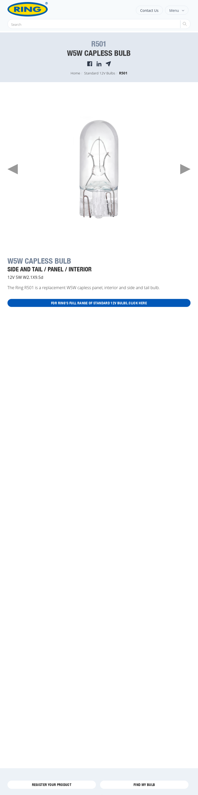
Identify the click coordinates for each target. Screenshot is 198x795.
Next (185, 169)
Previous (12, 169)
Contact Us (149, 10)
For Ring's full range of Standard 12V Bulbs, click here (99, 303)
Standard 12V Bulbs (99, 73)
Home (75, 73)
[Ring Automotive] (40, 9)
